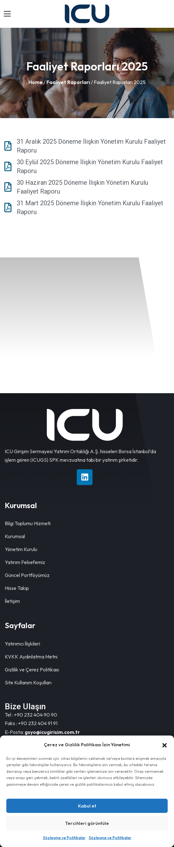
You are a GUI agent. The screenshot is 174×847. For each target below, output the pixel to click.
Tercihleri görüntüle (87, 823)
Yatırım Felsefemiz (25, 562)
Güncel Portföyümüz (27, 575)
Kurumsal (15, 536)
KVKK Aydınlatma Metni (31, 656)
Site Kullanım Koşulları (28, 682)
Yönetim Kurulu (21, 549)
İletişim (12, 601)
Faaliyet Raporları (68, 82)
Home (35, 82)
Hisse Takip (17, 588)
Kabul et (87, 806)
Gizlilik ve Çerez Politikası (32, 669)
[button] (164, 745)
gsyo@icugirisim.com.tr (52, 732)
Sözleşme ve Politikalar (64, 837)
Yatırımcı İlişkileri (22, 643)
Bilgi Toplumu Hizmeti (28, 523)
